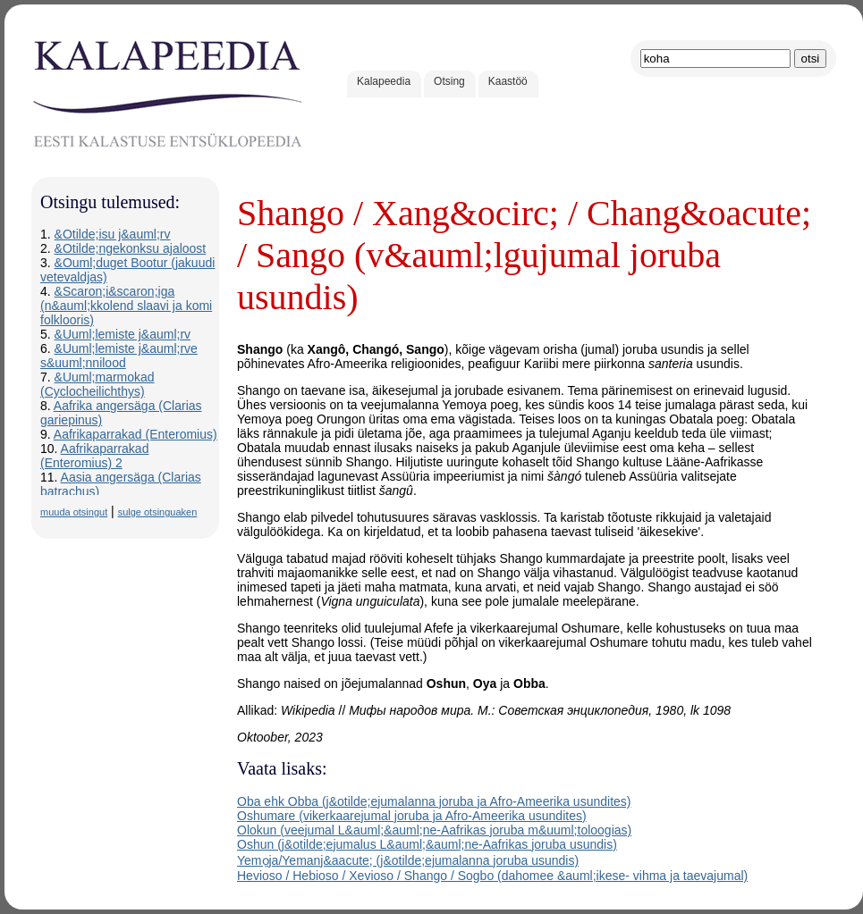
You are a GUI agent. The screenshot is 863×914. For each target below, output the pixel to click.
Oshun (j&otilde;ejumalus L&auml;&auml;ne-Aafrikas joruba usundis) (427, 844)
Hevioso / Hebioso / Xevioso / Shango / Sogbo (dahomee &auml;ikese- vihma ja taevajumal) (492, 875)
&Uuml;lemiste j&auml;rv (122, 334)
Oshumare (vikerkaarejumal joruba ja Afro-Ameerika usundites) (412, 816)
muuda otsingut (73, 512)
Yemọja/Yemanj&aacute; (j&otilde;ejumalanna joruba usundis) (408, 860)
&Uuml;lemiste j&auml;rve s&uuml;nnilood (119, 355)
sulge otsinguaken (158, 512)
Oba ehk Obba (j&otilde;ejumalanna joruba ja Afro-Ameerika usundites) (433, 801)
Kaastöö (508, 81)
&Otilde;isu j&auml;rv (113, 234)
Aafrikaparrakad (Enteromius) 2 (94, 455)
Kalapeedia (383, 81)
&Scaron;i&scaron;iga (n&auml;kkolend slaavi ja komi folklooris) (126, 305)
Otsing (449, 81)
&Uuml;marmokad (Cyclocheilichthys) (97, 384)
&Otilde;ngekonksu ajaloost (131, 248)
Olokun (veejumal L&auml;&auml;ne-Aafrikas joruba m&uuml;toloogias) (434, 830)
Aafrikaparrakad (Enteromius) (135, 434)
